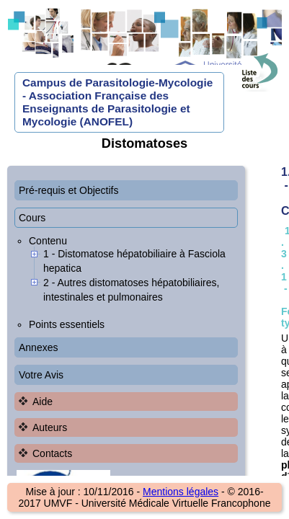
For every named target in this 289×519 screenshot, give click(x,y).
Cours (32, 217)
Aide (42, 401)
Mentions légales (180, 491)
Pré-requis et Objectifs (69, 190)
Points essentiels (67, 324)
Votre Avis (41, 375)
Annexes (38, 347)
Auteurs (49, 427)
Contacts (52, 453)
